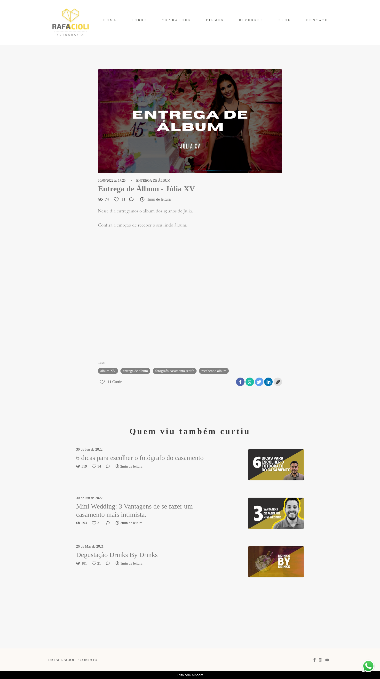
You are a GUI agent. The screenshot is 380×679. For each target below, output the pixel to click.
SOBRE (140, 19)
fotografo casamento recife (174, 371)
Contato (88, 660)
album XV (108, 371)
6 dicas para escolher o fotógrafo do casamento (140, 457)
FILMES (215, 19)
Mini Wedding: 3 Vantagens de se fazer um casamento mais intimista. (134, 510)
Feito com (190, 675)
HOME (110, 19)
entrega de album (135, 371)
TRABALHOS (176, 19)
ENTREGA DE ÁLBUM (153, 180)
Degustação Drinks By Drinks (117, 554)
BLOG (285, 19)
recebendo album (213, 371)
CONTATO (317, 19)
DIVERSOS (251, 19)
